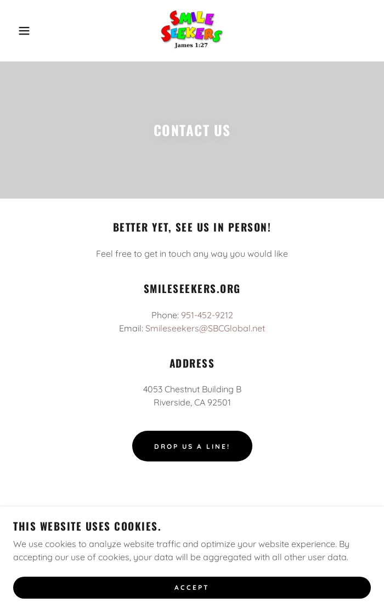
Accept (192, 588)
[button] (25, 31)
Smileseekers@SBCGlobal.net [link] (205, 328)
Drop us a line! (192, 446)
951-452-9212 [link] (207, 314)
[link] (192, 31)
